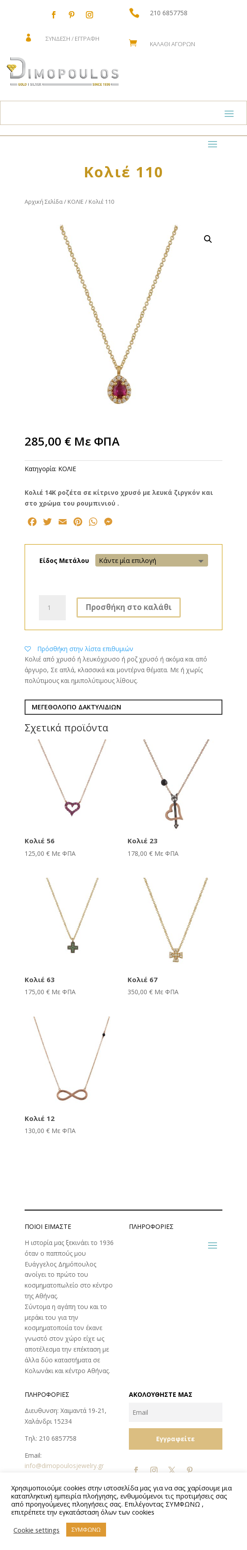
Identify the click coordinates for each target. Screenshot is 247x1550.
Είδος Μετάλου (64, 560)
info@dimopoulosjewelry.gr (64, 1465)
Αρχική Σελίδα (44, 202)
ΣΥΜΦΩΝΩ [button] (86, 1529)
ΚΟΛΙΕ (76, 202)
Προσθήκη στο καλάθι (128, 607)
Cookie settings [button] (36, 1530)
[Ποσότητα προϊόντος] (52, 607)
